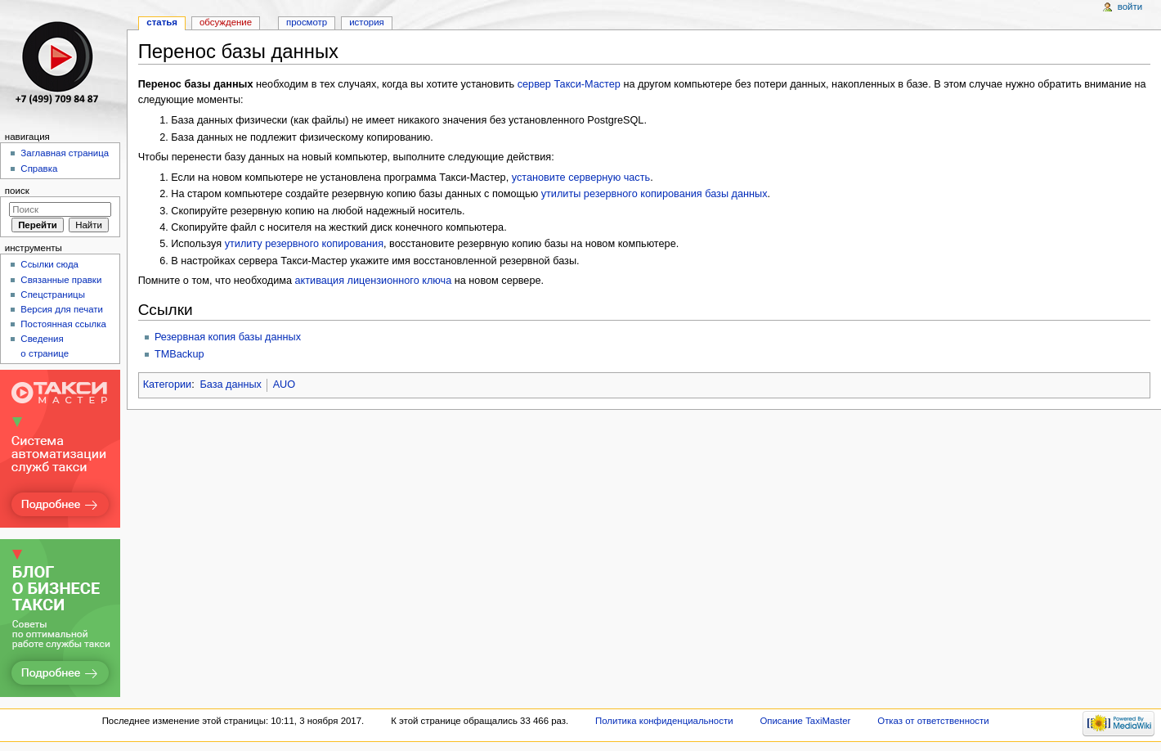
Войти (1130, 6)
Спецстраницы (52, 294)
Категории (167, 384)
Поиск (17, 191)
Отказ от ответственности (932, 721)
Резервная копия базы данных (228, 337)
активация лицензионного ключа (373, 280)
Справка (38, 168)
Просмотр (306, 22)
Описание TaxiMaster (805, 721)
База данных (230, 384)
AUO (284, 384)
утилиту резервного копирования (304, 244)
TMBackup (179, 354)
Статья (161, 22)
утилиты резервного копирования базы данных (654, 194)
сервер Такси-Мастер (569, 84)
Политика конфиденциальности (664, 721)
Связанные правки (60, 280)
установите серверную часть (581, 177)
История (366, 22)
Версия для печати (61, 309)
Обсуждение (225, 22)
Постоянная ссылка (62, 324)
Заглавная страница (64, 153)
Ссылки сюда (49, 264)
